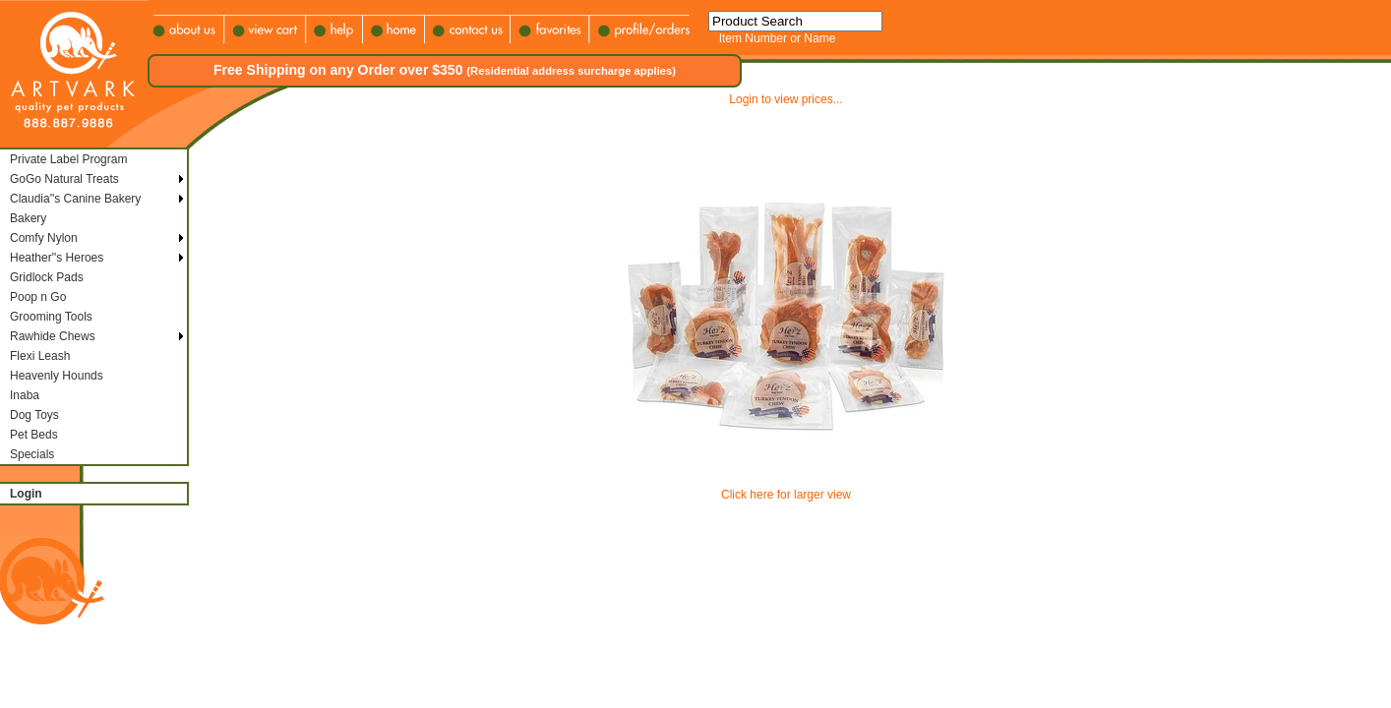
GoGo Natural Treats (64, 179)
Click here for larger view (786, 495)
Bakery (28, 218)
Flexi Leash (40, 356)
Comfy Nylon (44, 238)
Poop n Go (38, 297)
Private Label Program (68, 159)
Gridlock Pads (47, 277)
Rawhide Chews (52, 336)
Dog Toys (34, 415)
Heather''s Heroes (56, 258)
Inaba (24, 395)
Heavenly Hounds (56, 376)
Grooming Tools (51, 317)
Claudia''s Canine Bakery (75, 199)
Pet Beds (34, 435)
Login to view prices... (785, 99)
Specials (32, 454)
